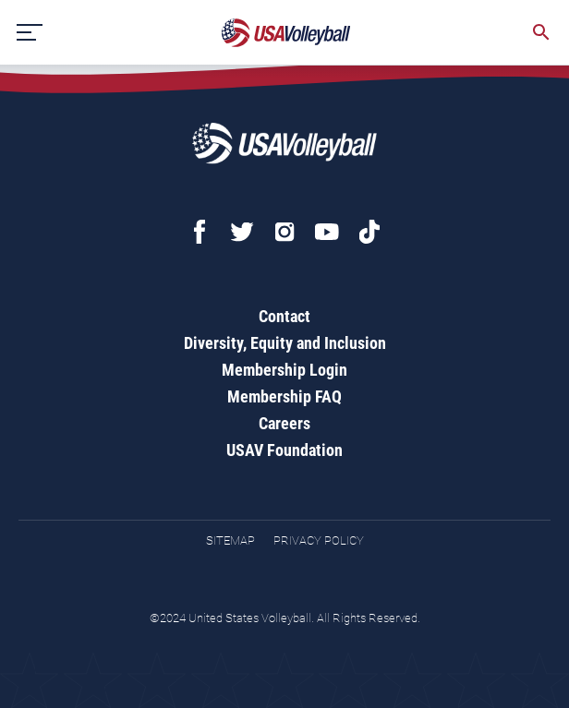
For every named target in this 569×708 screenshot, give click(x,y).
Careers (284, 423)
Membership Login (284, 369)
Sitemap (230, 540)
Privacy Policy (318, 540)
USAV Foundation (284, 450)
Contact (284, 316)
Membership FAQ (284, 396)
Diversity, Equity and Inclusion (285, 343)
